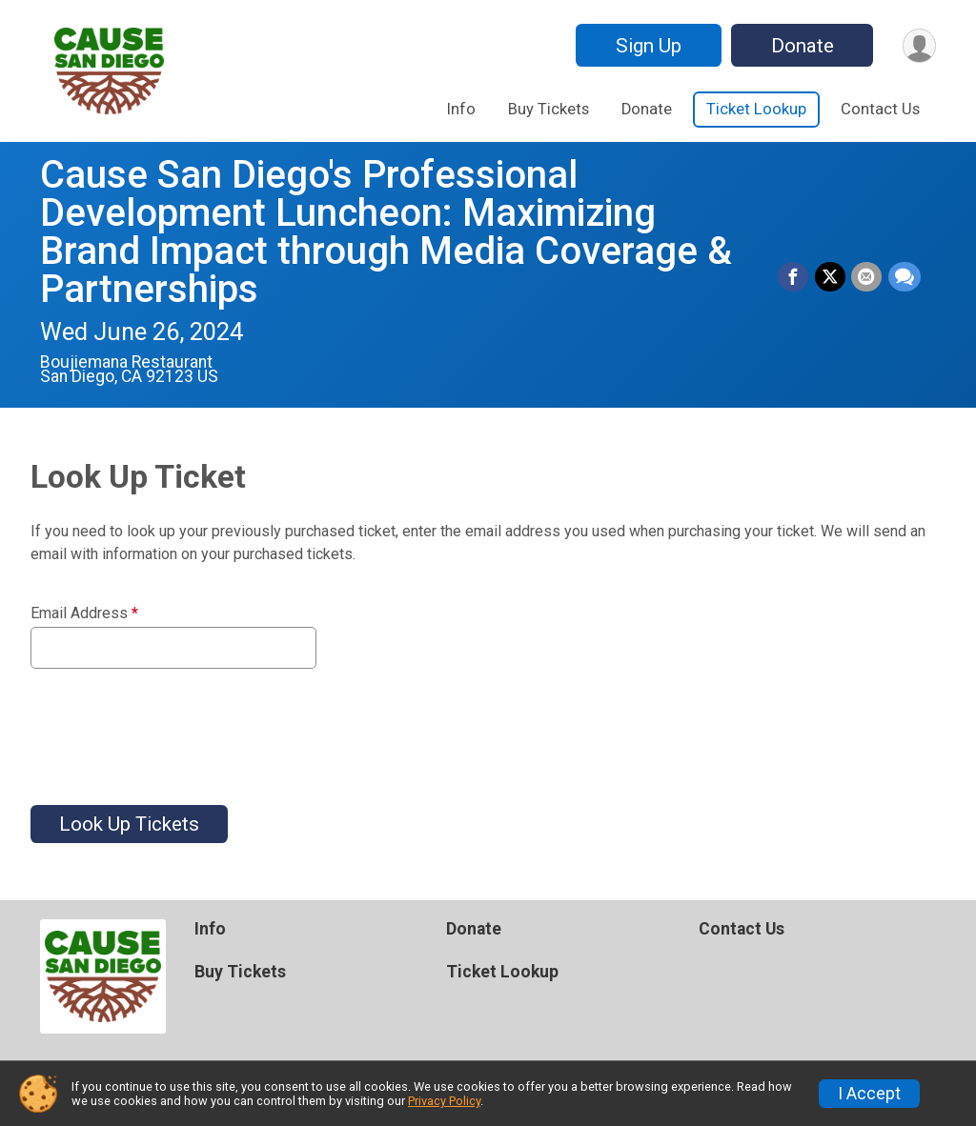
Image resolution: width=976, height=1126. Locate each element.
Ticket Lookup (756, 109)
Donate (800, 45)
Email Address (84, 613)
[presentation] (175, 725)
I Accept (869, 1093)
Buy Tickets (548, 109)
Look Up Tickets (129, 824)
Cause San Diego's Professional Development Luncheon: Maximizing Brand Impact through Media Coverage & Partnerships (386, 232)
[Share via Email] (867, 277)
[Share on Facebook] (795, 277)
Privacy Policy (444, 1101)
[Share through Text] (904, 277)
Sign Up (647, 45)
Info (461, 109)
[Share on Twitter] (831, 277)
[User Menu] (918, 45)
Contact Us (880, 109)
